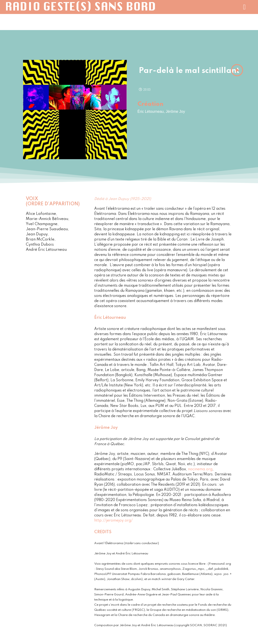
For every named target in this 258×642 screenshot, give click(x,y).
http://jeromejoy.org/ (113, 520)
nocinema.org (200, 469)
